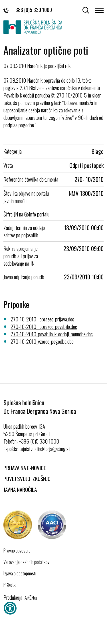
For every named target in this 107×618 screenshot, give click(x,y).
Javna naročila (20, 489)
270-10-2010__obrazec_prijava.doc (42, 319)
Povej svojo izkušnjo (27, 478)
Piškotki (10, 585)
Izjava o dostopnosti (19, 573)
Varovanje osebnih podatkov (26, 562)
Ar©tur (31, 597)
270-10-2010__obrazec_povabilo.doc (44, 326)
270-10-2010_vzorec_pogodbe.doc (42, 341)
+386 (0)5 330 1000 (27, 9)
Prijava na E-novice (24, 468)
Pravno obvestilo (17, 550)
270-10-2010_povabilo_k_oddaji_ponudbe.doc (52, 334)
